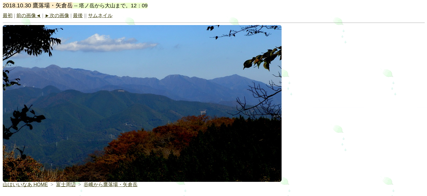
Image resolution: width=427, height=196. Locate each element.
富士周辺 (66, 184)
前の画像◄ (28, 15)
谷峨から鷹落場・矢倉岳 (111, 184)
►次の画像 (57, 15)
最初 (8, 15)
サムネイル (100, 15)
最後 (78, 15)
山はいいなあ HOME (25, 184)
